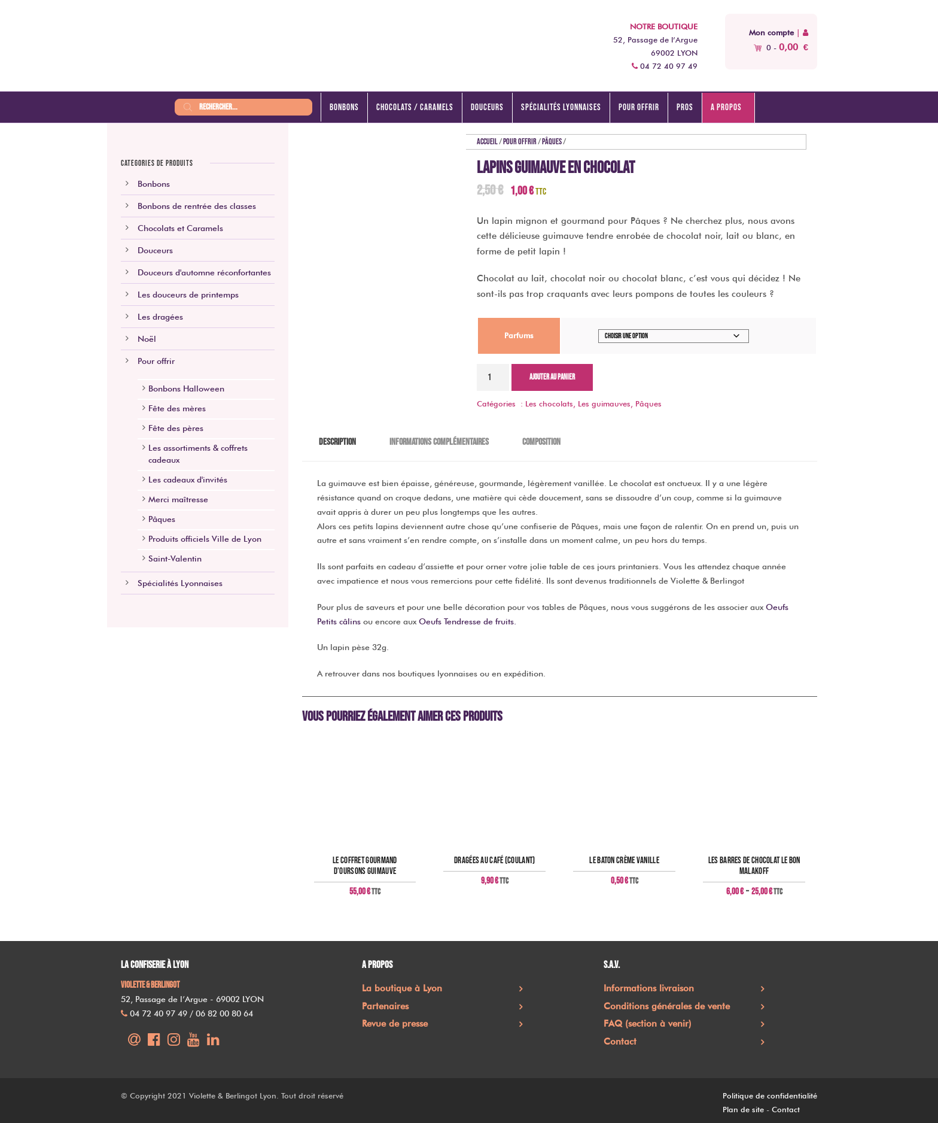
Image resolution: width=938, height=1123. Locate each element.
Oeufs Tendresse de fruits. (467, 621)
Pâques (552, 141)
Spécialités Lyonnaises (180, 583)
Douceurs (487, 107)
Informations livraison (649, 988)
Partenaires (385, 1006)
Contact (620, 1041)
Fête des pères (175, 428)
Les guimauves (604, 403)
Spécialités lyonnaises (561, 107)
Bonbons (344, 107)
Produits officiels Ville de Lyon (204, 539)
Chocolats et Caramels (180, 228)
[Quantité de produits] (493, 377)
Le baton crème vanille (624, 860)
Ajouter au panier (552, 377)
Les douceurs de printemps (188, 294)
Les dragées (160, 316)
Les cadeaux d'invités (187, 479)
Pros (685, 107)
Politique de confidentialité (770, 1095)
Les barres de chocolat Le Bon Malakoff (754, 866)
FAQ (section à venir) (648, 1023)
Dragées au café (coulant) (494, 860)
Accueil (487, 141)
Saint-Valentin (175, 558)
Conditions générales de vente (667, 1006)
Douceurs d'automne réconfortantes (204, 272)
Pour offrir (639, 107)
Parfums (519, 335)
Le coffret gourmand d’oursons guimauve (365, 866)
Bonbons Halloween (186, 388)
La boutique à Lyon (402, 988)
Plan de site (743, 1109)
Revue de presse (395, 1023)
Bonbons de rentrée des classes (197, 206)
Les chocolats (549, 403)
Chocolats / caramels (414, 107)
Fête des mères (177, 408)
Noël (147, 339)
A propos (726, 107)
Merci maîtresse (178, 499)
